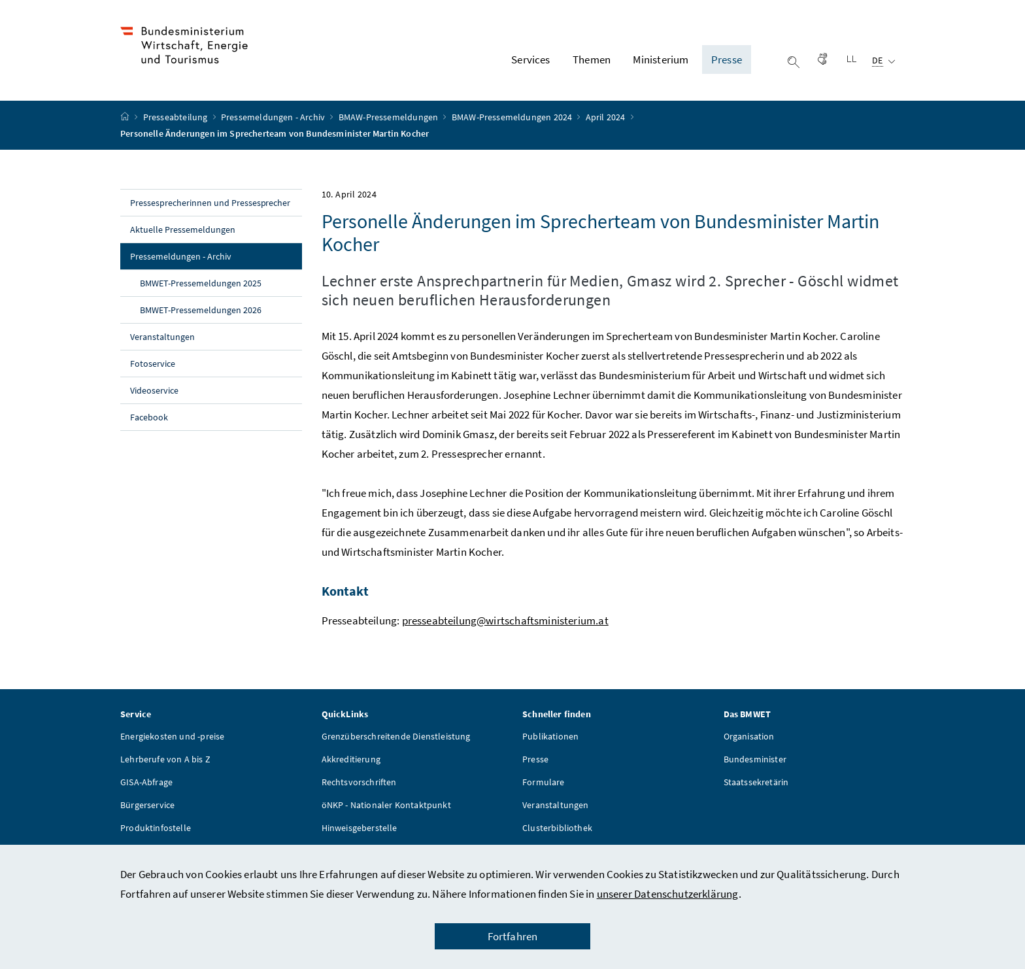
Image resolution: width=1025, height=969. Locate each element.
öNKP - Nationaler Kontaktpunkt (386, 805)
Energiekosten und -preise (172, 736)
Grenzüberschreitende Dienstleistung (396, 736)
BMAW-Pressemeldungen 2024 (513, 118)
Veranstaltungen (162, 337)
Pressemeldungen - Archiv (274, 118)
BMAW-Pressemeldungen (390, 118)
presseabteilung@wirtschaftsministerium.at (505, 620)
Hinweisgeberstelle (359, 828)
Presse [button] (726, 59)
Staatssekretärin (756, 782)
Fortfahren (513, 936)
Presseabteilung (176, 118)
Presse (535, 759)
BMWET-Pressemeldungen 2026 (200, 310)
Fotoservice (152, 364)
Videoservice (154, 391)
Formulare (543, 782)
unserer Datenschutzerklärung (668, 894)
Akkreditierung (351, 759)
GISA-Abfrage (146, 782)
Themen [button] (592, 59)
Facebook (149, 418)
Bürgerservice (147, 805)
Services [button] (530, 59)
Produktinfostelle (155, 828)
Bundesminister (755, 759)
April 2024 (607, 118)
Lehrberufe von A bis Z (165, 759)
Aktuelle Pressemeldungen (182, 230)
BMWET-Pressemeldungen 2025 (200, 284)
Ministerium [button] (660, 59)
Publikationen (550, 736)
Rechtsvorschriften (359, 782)
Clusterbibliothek (557, 828)
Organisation (749, 736)
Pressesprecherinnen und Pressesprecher (210, 203)
